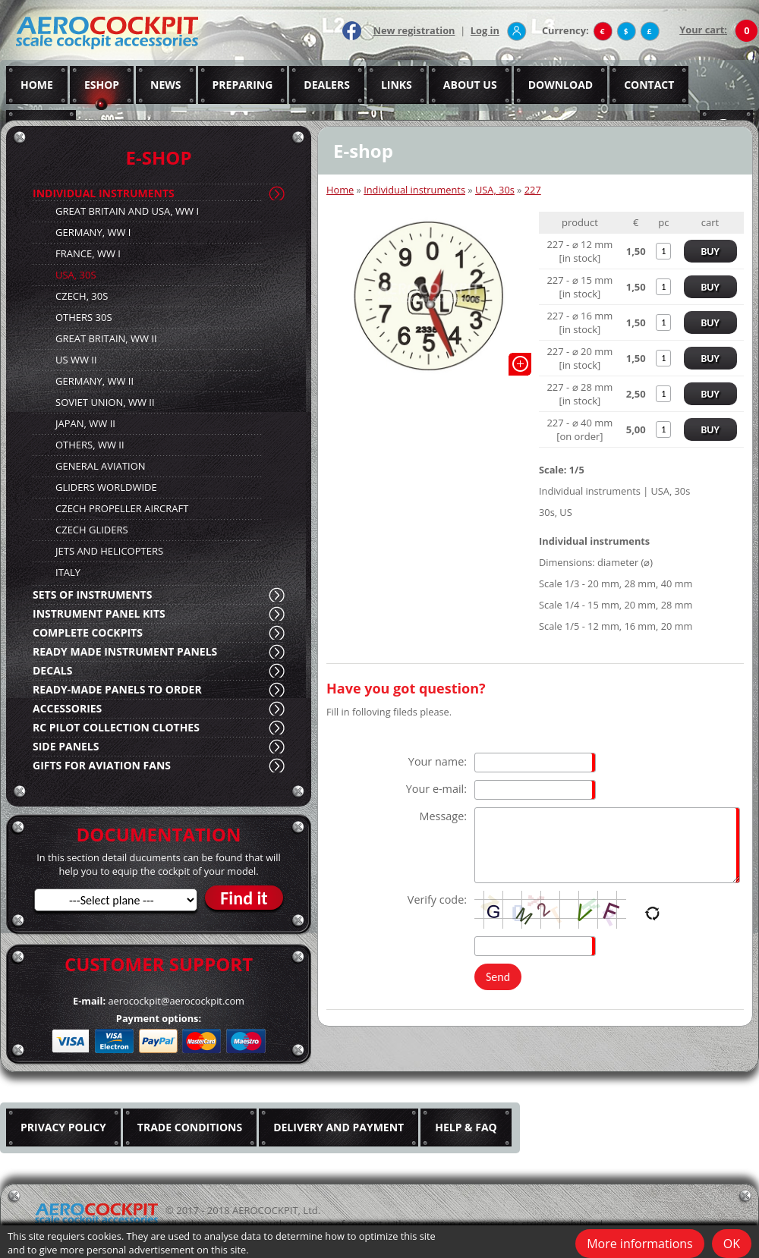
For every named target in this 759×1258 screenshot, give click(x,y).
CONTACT (649, 84)
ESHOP (101, 84)
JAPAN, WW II (85, 423)
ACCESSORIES (67, 708)
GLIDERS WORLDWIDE (106, 487)
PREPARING (243, 84)
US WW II (76, 359)
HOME (36, 84)
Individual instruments (414, 190)
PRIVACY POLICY (63, 1127)
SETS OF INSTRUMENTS (92, 594)
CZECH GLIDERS (91, 529)
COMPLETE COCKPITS (88, 632)
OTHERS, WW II (89, 444)
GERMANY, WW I (93, 232)
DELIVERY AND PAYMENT (338, 1127)
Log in (485, 30)
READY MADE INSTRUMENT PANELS (125, 651)
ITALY (67, 572)
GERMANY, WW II (94, 381)
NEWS (165, 84)
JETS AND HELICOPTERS (109, 551)
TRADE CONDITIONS (189, 1127)
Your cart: (703, 29)
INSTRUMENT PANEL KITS (99, 613)
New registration (414, 30)
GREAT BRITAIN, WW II (106, 338)
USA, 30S (75, 274)
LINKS (396, 84)
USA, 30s (495, 190)
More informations (640, 1243)
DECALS (52, 670)
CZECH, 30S (81, 296)
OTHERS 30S (83, 317)
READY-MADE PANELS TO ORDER (117, 689)
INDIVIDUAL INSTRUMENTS (104, 193)
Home (340, 190)
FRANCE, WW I (88, 253)
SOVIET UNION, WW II (105, 402)
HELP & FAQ (466, 1127)
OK (731, 1243)
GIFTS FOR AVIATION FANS (102, 765)
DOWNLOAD (561, 84)
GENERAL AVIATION (100, 466)
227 (532, 190)
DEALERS (327, 84)
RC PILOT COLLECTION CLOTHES (116, 727)
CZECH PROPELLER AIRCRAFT (121, 508)
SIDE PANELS (66, 746)
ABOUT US (470, 84)
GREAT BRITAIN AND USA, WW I (127, 211)
